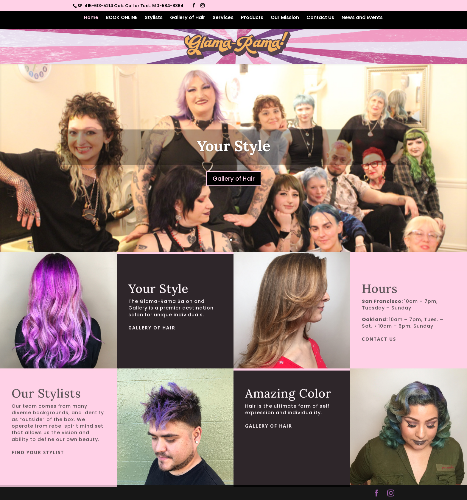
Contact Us (320, 18)
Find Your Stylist (38, 459)
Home (91, 18)
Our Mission (285, 18)
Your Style (233, 145)
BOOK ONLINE (121, 18)
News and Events (362, 18)
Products (252, 18)
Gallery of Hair (187, 18)
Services (223, 18)
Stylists (154, 18)
